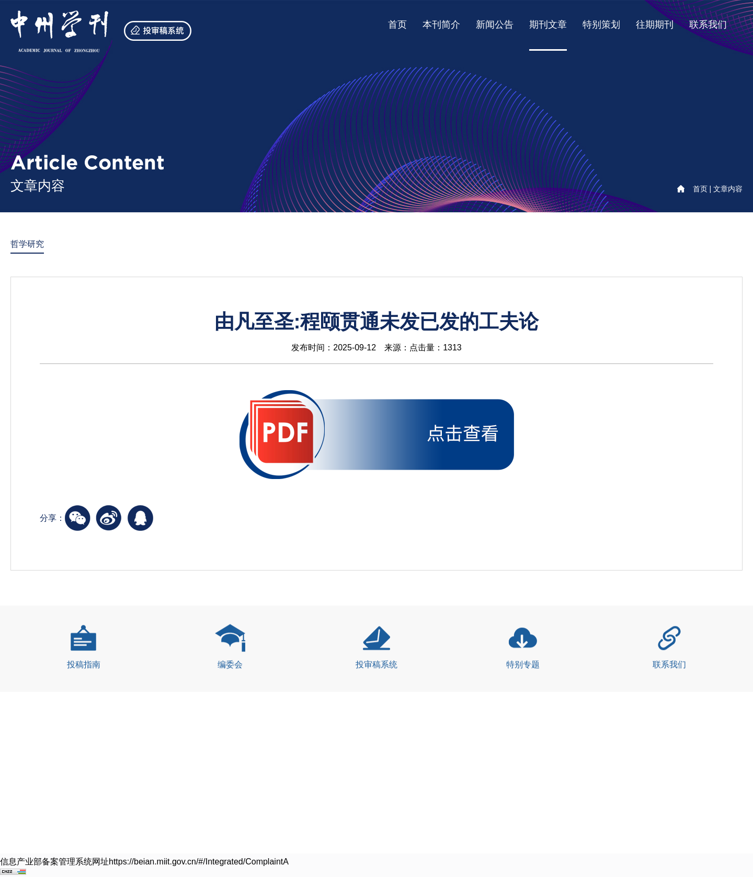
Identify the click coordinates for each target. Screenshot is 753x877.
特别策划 (601, 24)
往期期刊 (655, 24)
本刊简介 (441, 24)
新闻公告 (495, 24)
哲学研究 (27, 244)
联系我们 (708, 24)
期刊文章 (548, 24)
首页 (397, 24)
